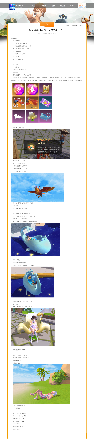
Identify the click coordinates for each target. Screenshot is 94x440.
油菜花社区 (63, 5)
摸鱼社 (53, 5)
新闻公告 (77, 25)
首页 (73, 25)
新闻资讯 (44, 5)
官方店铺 (72, 5)
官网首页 (34, 5)
